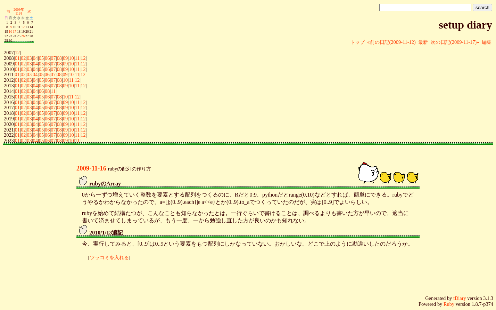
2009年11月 (19, 11)
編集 (486, 42)
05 (41, 58)
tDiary (459, 298)
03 (29, 58)
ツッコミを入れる (109, 257)
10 (71, 58)
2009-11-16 (91, 168)
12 (23, 27)
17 (14, 31)
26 (23, 36)
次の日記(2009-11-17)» (455, 42)
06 (47, 58)
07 (53, 58)
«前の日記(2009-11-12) (391, 42)
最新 (423, 42)
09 (65, 58)
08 (59, 58)
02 (23, 58)
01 (17, 58)
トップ (357, 42)
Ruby (449, 304)
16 (10, 31)
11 (77, 58)
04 (35, 58)
